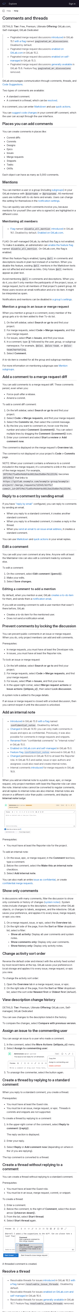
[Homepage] (4, 3)
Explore (13, 3)
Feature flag (30, 752)
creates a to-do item (62, 595)
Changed (15, 728)
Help (9, 11)
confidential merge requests (17, 883)
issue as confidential (44, 879)
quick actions (63, 106)
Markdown (40, 106)
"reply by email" (24, 503)
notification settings (48, 200)
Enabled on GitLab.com (50, 232)
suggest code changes (24, 112)
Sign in (72, 3)
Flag (12, 228)
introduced (57, 37)
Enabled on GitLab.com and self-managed (33, 748)
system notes (52, 902)
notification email (42, 598)
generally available (61, 64)
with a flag (20, 41)
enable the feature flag (60, 245)
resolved (52, 100)
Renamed (15, 740)
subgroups (57, 189)
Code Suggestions (12, 84)
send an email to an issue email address (40, 529)
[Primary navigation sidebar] (3, 10)
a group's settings (62, 299)
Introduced (16, 721)
